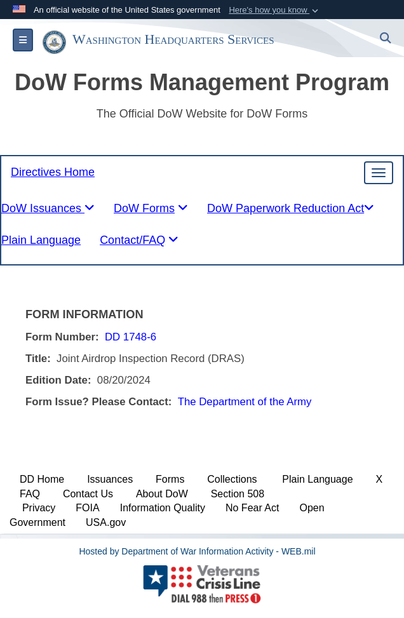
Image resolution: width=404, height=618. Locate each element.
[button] (275, 10)
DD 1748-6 (130, 337)
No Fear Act (252, 507)
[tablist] (151, 211)
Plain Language (317, 479)
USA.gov (106, 522)
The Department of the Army (245, 402)
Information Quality (162, 507)
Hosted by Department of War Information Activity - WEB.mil (197, 551)
